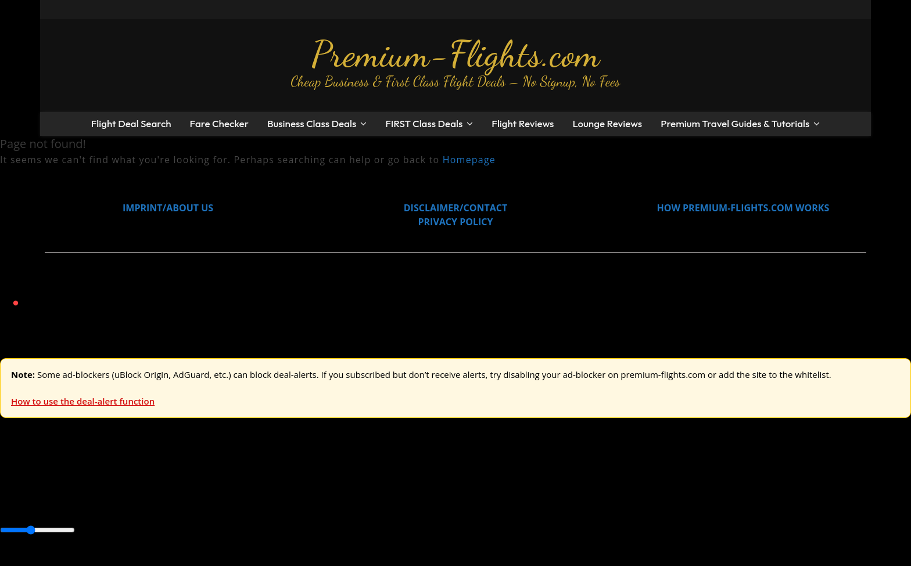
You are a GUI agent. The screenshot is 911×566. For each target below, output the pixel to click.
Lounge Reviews (607, 123)
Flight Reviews (523, 123)
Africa (12, 505)
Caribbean (214, 505)
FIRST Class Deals (423, 123)
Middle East (369, 505)
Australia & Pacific (86, 505)
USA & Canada (65, 479)
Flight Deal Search (131, 123)
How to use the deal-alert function (83, 401)
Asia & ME (119, 479)
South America (428, 505)
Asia (36, 505)
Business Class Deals (311, 123)
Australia (163, 479)
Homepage (469, 159)
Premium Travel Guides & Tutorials (735, 123)
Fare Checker (219, 123)
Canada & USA (158, 505)
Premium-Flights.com (455, 54)
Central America (273, 505)
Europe (15, 479)
